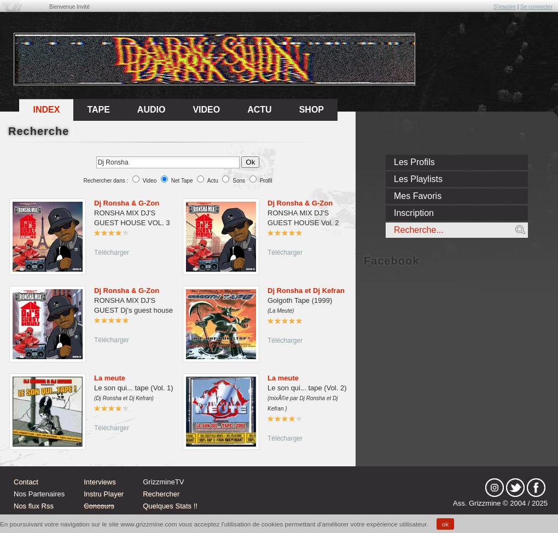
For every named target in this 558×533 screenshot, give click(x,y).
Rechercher (161, 494)
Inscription (414, 213)
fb (536, 487)
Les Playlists (418, 179)
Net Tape (182, 181)
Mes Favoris (417, 196)
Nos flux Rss (34, 506)
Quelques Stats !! (170, 506)
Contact (26, 482)
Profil (266, 181)
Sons (239, 181)
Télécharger (111, 252)
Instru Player (104, 494)
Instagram (494, 487)
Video (149, 181)
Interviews (100, 482)
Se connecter (536, 7)
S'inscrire (504, 7)
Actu (212, 181)
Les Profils (414, 162)
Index (46, 109)
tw (515, 487)
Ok (250, 162)
